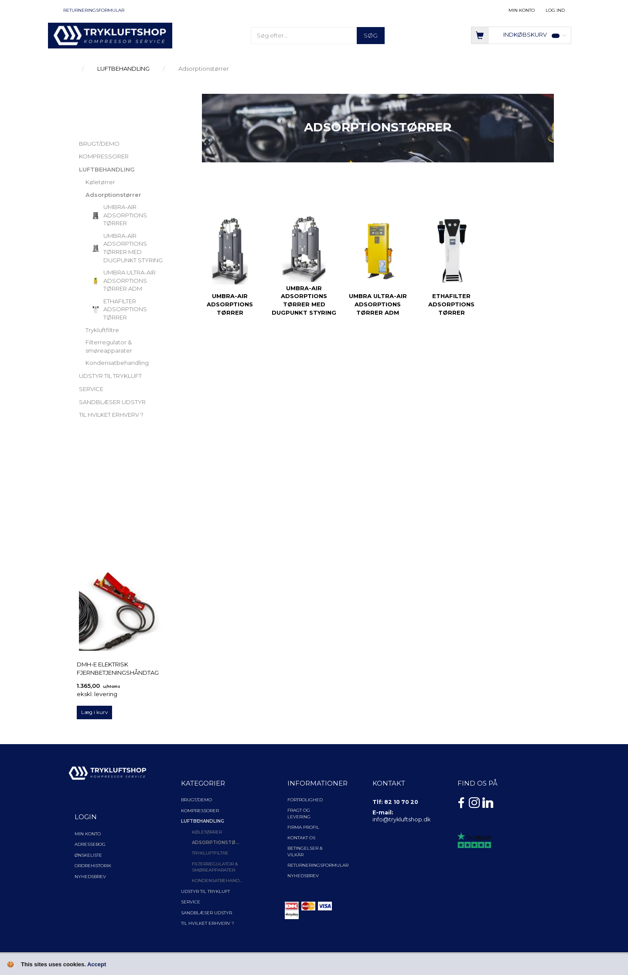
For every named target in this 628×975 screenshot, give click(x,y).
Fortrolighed (305, 800)
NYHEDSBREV (303, 876)
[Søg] (371, 35)
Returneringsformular (93, 10)
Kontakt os (301, 838)
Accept (96, 964)
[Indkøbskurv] (521, 34)
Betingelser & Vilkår (305, 851)
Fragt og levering (299, 813)
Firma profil (303, 827)
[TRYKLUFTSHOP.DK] (110, 34)
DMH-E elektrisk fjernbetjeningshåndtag (118, 668)
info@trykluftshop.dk (401, 819)
